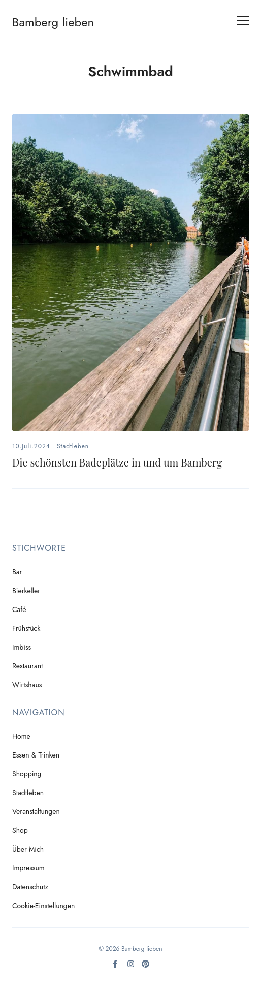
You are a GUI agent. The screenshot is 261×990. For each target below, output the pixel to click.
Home (21, 736)
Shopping (27, 774)
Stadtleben (73, 446)
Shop (20, 830)
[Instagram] (130, 967)
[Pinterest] (145, 967)
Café (19, 609)
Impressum (28, 868)
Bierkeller (26, 591)
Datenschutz (30, 887)
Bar (17, 572)
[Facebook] (115, 967)
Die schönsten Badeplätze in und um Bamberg (117, 462)
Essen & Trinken (35, 755)
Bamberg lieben (53, 22)
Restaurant (27, 666)
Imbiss (21, 647)
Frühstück (26, 628)
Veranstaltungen (36, 811)
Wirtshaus (27, 685)
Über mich (28, 849)
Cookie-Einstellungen (43, 905)
